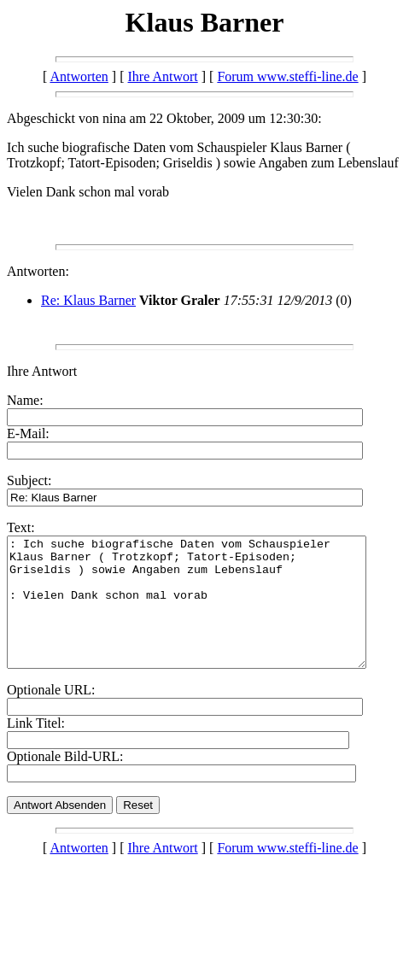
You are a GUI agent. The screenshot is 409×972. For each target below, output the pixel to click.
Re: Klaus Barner (88, 300)
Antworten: (38, 271)
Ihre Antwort (163, 76)
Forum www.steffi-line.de (287, 76)
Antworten (79, 76)
